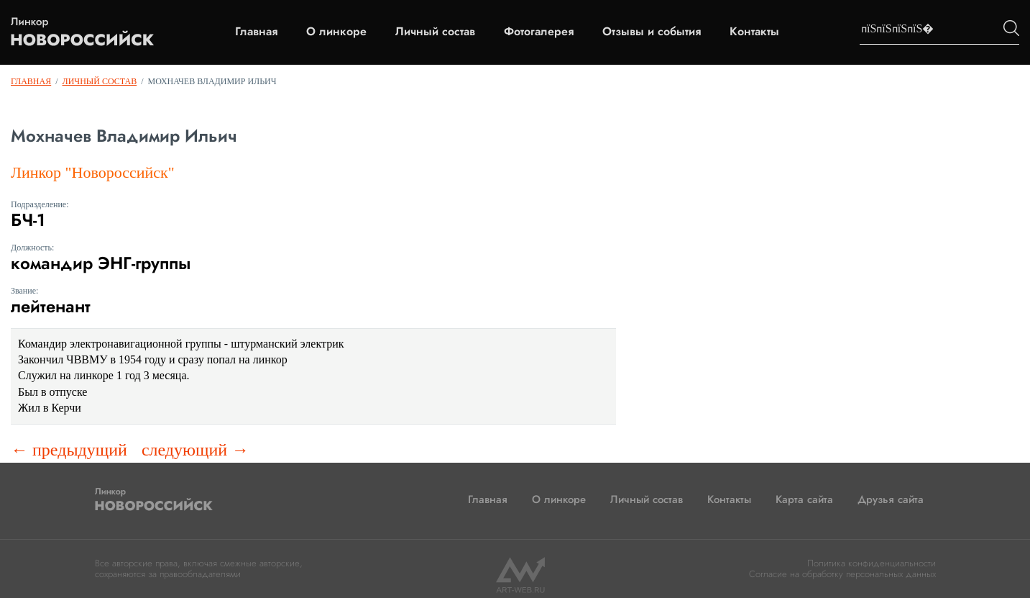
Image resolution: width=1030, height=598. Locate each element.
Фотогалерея (539, 32)
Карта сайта (804, 499)
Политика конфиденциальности (871, 563)
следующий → (195, 449)
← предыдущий (69, 449)
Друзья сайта (890, 499)
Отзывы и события (651, 32)
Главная (256, 32)
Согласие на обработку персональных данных (842, 574)
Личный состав (435, 32)
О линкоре (336, 32)
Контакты (754, 32)
